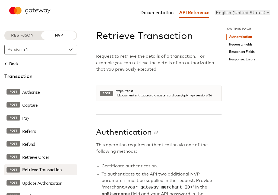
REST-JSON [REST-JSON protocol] (22, 35)
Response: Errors (242, 59)
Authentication (240, 37)
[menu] (242, 12)
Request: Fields (240, 44)
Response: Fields (242, 52)
